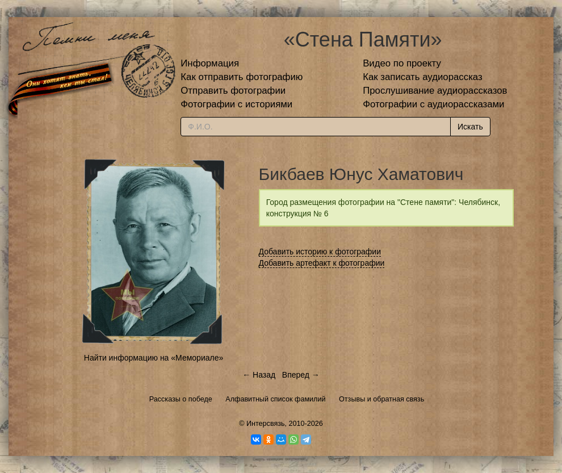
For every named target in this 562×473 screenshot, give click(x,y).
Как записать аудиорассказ (423, 77)
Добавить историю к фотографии (320, 251)
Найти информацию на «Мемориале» (153, 357)
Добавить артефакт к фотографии (322, 262)
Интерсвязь (265, 424)
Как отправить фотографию (242, 77)
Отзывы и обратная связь (381, 399)
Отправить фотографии (233, 90)
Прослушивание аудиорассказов (435, 90)
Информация (210, 63)
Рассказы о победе (180, 399)
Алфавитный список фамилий (275, 399)
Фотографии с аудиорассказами (433, 104)
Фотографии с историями (236, 104)
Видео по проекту (402, 63)
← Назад (258, 374)
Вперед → (301, 374)
